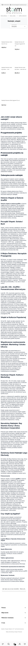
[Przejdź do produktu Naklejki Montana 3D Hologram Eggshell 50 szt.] (21, 36)
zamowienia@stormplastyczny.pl (18, 4)
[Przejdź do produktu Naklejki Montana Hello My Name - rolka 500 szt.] (21, 61)
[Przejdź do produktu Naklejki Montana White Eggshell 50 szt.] (14, 89)
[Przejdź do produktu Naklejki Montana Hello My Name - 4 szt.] (7, 61)
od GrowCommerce (19, 629)
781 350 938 (6, 4)
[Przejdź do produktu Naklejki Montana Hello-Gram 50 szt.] (7, 36)
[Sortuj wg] (18, 26)
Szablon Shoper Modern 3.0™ (8, 629)
